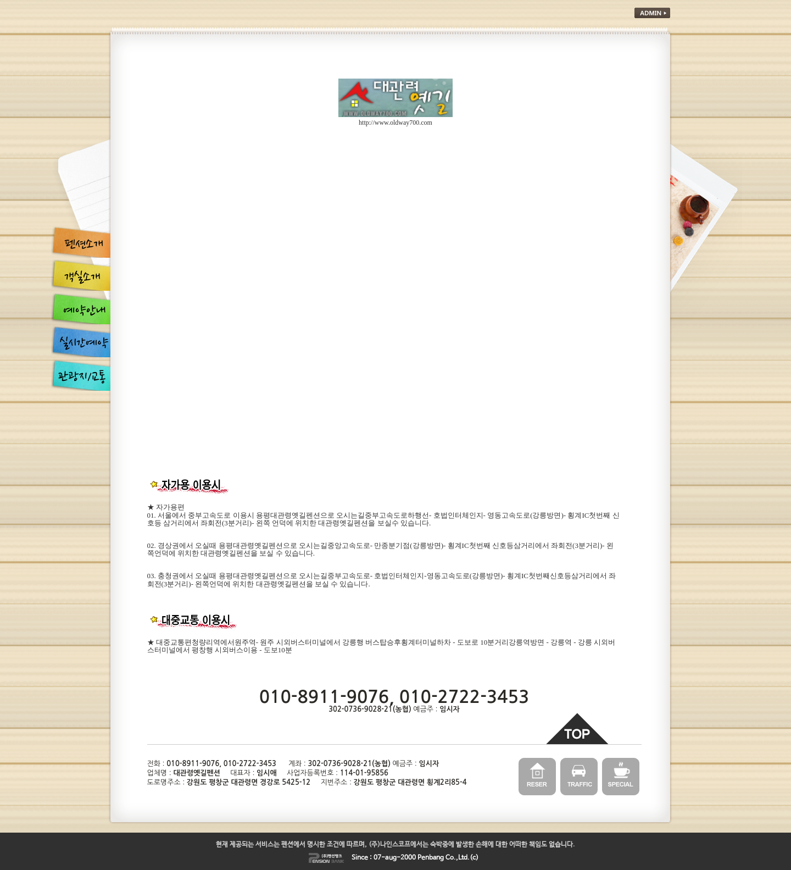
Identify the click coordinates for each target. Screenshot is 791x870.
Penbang (430, 858)
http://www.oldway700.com (395, 122)
